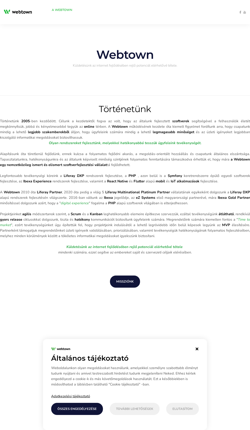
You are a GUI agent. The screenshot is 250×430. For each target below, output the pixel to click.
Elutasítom (182, 409)
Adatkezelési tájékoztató (70, 396)
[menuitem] (39, 10)
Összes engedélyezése (77, 409)
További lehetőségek (134, 409)
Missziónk (125, 281)
